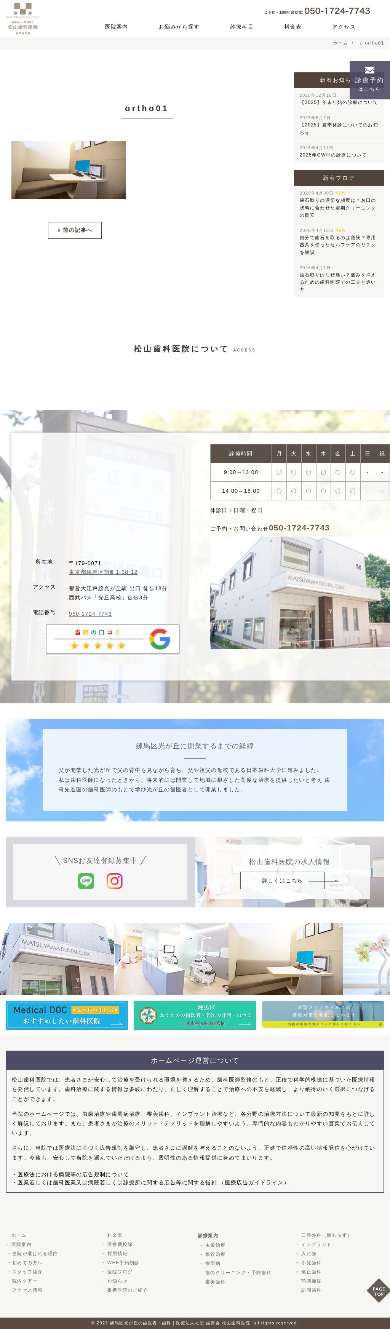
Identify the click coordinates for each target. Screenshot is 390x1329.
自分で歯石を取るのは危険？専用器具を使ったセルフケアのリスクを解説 (338, 241)
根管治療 (215, 1254)
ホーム (18, 1235)
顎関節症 (310, 1281)
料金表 (293, 27)
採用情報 (116, 1253)
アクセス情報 (27, 1290)
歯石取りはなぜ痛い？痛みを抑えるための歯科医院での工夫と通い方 (338, 278)
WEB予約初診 (122, 1262)
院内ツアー (25, 1281)
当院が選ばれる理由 (35, 1253)
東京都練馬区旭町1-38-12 (103, 572)
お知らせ (116, 1281)
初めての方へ (27, 1262)
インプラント (315, 1244)
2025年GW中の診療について (333, 151)
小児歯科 (310, 1262)
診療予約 (369, 84)
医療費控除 (119, 1244)
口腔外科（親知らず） (326, 1235)
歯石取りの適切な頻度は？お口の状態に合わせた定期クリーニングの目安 (338, 204)
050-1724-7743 (90, 614)
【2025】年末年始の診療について (339, 99)
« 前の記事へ (75, 230)
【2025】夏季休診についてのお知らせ (339, 125)
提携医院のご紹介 (126, 1290)
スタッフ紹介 (27, 1272)
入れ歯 (308, 1253)
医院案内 (116, 27)
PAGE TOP (378, 1293)
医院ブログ (119, 1272)
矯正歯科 (310, 1272)
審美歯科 (215, 1281)
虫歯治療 (215, 1245)
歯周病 (212, 1263)
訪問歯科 (310, 1290)
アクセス (344, 27)
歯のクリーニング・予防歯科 (238, 1272)
